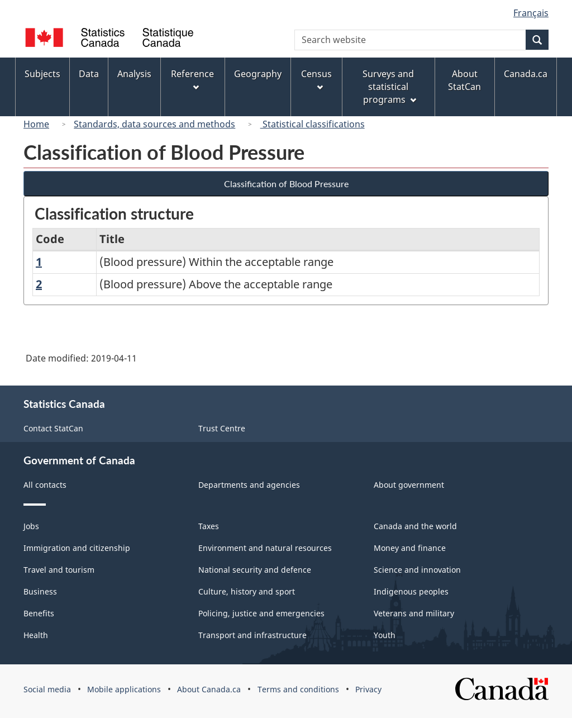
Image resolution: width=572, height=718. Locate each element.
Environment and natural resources (265, 548)
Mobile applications (124, 689)
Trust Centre (221, 428)
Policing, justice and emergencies (261, 613)
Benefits (38, 613)
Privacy (368, 689)
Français (531, 13)
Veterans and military (414, 613)
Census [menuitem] (316, 79)
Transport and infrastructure (252, 635)
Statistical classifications (312, 124)
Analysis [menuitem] (134, 74)
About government (409, 484)
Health (35, 635)
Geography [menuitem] (258, 74)
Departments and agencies (249, 484)
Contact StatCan (53, 428)
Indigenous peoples (411, 591)
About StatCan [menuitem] (464, 80)
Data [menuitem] (89, 74)
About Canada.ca (209, 689)
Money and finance (410, 548)
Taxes (208, 526)
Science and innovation (417, 569)
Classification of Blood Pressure (286, 183)
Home (36, 124)
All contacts (44, 484)
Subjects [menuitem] (42, 74)
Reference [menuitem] (192, 79)
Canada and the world (415, 526)
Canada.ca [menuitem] (525, 74)
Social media (47, 689)
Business (40, 591)
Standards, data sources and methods (154, 124)
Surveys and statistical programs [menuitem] (389, 87)
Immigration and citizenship (76, 548)
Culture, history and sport (246, 591)
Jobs (31, 526)
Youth (384, 635)
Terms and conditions (298, 689)
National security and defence (254, 569)
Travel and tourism (58, 569)
